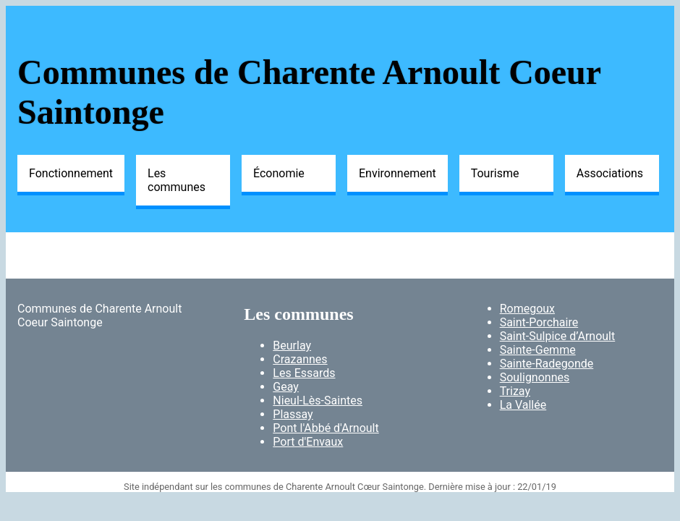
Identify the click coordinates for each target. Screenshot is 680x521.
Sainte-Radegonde (547, 363)
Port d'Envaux (308, 442)
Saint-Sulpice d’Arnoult (558, 336)
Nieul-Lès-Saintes (317, 400)
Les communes (176, 180)
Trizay (515, 391)
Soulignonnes (535, 377)
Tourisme (495, 173)
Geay (286, 387)
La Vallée (523, 405)
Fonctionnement (71, 173)
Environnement (397, 173)
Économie (279, 173)
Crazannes (300, 359)
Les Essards (304, 373)
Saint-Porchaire (539, 322)
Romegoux (527, 308)
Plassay (293, 414)
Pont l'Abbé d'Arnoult (325, 428)
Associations (610, 173)
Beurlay (292, 345)
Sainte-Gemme (538, 350)
